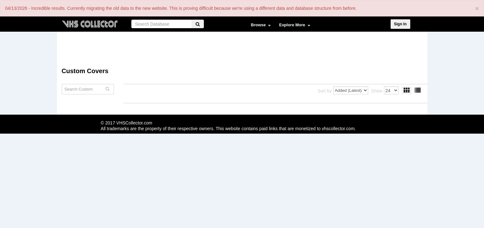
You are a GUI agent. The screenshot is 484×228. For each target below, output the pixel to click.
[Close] (477, 8)
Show (376, 90)
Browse (259, 26)
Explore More (293, 26)
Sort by (324, 90)
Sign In (400, 24)
